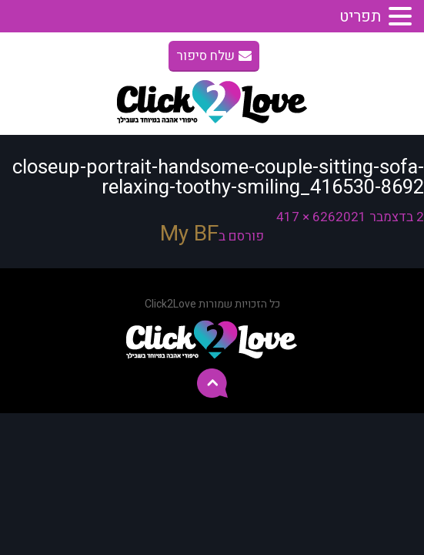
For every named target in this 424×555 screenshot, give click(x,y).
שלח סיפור (214, 56)
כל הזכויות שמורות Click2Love (212, 304)
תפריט (360, 16)
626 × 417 (306, 217)
